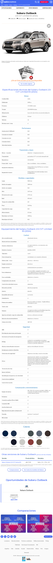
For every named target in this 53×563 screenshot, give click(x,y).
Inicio (2, 5)
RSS (37, 544)
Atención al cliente (15, 541)
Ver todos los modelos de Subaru (34, 470)
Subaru (10, 5)
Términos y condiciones (26, 541)
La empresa (7, 541)
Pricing (47, 541)
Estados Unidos (30, 548)
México (37, 548)
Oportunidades (33, 8)
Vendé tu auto (44, 2)
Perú (42, 548)
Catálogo (6, 5)
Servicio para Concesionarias (28, 544)
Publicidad (17, 544)
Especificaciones (6, 8)
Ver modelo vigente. (27, 83)
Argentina (7, 548)
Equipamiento (20, 8)
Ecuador (23, 548)
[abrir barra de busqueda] (36, 2)
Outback (15, 5)
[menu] (51, 2)
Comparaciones (47, 8)
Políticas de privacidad (39, 541)
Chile (12, 548)
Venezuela (26, 552)
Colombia (17, 548)
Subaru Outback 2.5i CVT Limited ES (11, 462)
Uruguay (46, 548)
